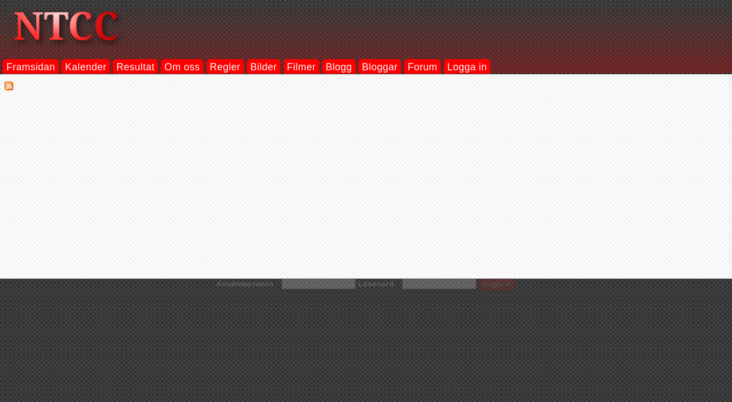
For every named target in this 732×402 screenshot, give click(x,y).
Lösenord (378, 284)
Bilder (263, 67)
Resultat (136, 67)
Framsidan (30, 67)
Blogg (339, 67)
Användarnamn (247, 284)
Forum (422, 67)
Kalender (86, 67)
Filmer (301, 67)
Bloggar (380, 67)
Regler (225, 67)
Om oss (182, 67)
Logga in (467, 67)
